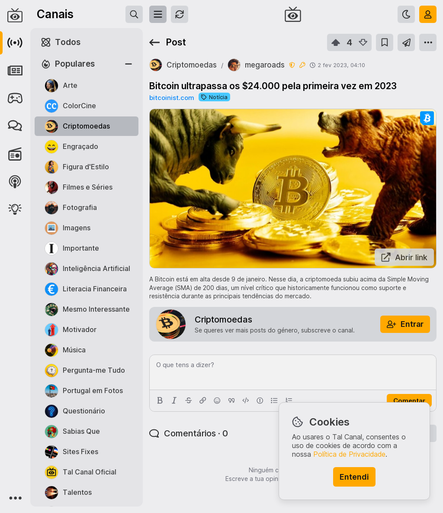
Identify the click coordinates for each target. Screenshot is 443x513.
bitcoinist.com (171, 98)
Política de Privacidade (349, 454)
